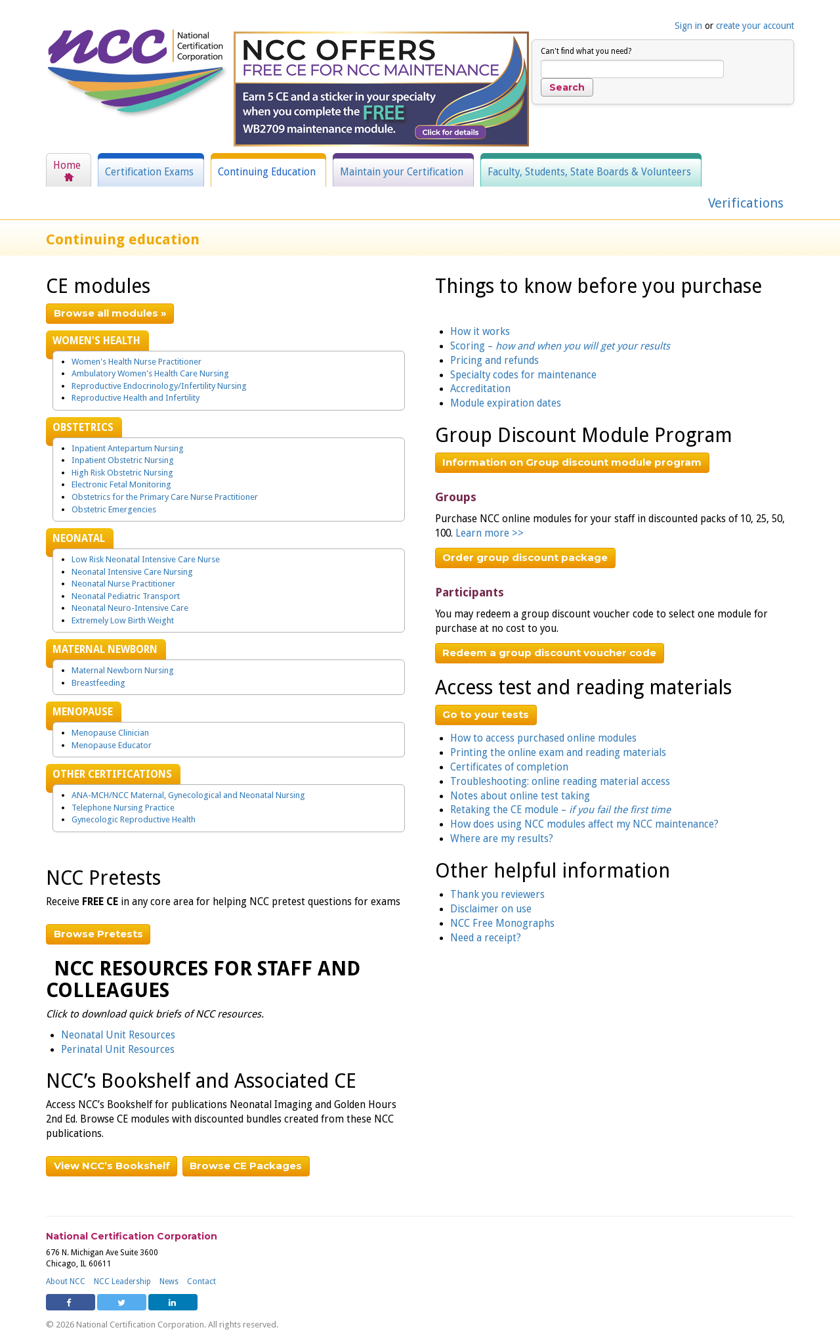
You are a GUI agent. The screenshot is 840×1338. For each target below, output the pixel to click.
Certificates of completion (509, 767)
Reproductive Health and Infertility (136, 398)
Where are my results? (501, 839)
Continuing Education (267, 172)
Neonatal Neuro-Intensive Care (130, 608)
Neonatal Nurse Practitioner (123, 584)
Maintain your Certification (401, 172)
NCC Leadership (122, 1281)
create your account (755, 25)
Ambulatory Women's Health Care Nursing (150, 373)
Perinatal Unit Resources (118, 1050)
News (168, 1281)
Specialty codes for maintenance (523, 375)
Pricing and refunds (494, 361)
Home (67, 165)
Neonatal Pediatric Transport (126, 596)
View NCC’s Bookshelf (112, 1165)
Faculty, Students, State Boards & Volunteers (589, 172)
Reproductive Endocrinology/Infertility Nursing (159, 386)
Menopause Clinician (110, 733)
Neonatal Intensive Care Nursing (132, 572)
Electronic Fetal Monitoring (121, 484)
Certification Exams (149, 172)
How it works (480, 332)
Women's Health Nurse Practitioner (136, 362)
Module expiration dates (505, 403)
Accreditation (480, 389)
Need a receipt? (485, 938)
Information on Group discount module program (572, 462)
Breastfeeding (98, 683)
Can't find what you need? (586, 51)
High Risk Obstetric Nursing (122, 473)
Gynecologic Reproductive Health (134, 819)
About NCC (65, 1281)
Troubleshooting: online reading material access (560, 782)
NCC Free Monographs (502, 923)
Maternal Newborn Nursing (123, 670)
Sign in (688, 25)
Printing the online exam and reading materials (558, 753)
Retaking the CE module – (560, 810)
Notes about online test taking (520, 796)
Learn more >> (489, 533)
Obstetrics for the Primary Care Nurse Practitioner (165, 497)
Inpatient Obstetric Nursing (123, 460)
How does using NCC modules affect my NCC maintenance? (584, 824)
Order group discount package (525, 557)
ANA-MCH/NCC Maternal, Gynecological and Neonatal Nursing (188, 795)
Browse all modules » (110, 313)
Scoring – (560, 346)
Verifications (746, 203)
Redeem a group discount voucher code (549, 652)
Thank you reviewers (497, 895)
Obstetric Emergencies (114, 509)
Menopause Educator (112, 745)
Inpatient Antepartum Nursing (128, 448)
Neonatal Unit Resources (118, 1035)
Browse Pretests (98, 933)
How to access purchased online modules (543, 738)
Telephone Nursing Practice (123, 808)
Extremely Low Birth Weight (123, 620)
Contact (201, 1281)
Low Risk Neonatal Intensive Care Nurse (146, 559)
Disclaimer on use (491, 909)
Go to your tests (485, 714)
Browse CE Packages (246, 1165)
